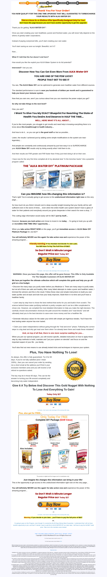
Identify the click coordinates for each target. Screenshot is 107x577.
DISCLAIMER (41, 533)
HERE (61, 538)
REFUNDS (65, 533)
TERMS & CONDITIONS (49, 533)
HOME (36, 533)
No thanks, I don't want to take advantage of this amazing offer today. (53, 270)
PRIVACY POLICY (58, 533)
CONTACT (70, 533)
